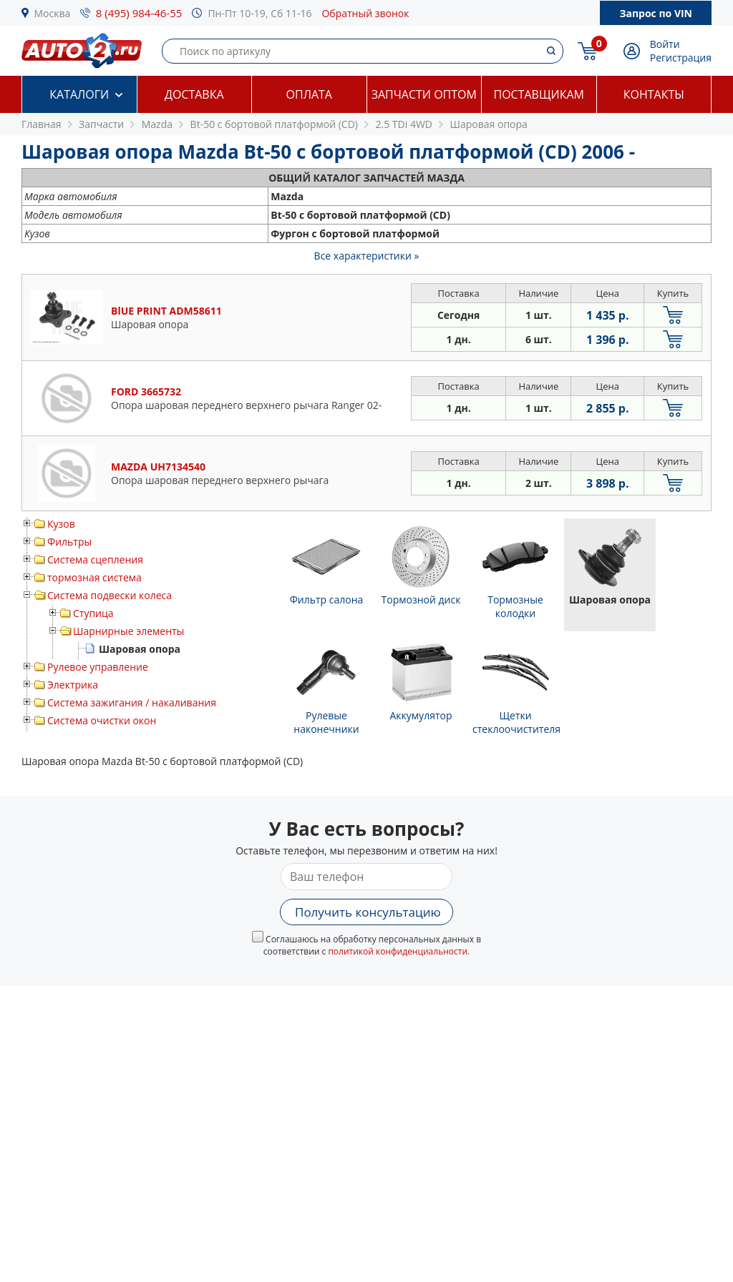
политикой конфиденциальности (397, 951)
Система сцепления (95, 559)
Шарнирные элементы (128, 631)
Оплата (309, 94)
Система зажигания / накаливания (131, 702)
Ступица (93, 613)
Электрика (72, 684)
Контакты (653, 94)
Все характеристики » (366, 255)
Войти (665, 44)
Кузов (61, 524)
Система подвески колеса (109, 595)
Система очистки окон (101, 720)
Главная (41, 124)
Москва (52, 13)
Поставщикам (539, 94)
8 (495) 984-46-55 (139, 13)
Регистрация (681, 57)
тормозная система (94, 577)
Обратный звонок (365, 13)
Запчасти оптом (424, 94)
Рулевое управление (97, 667)
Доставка (194, 94)
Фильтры (69, 541)
